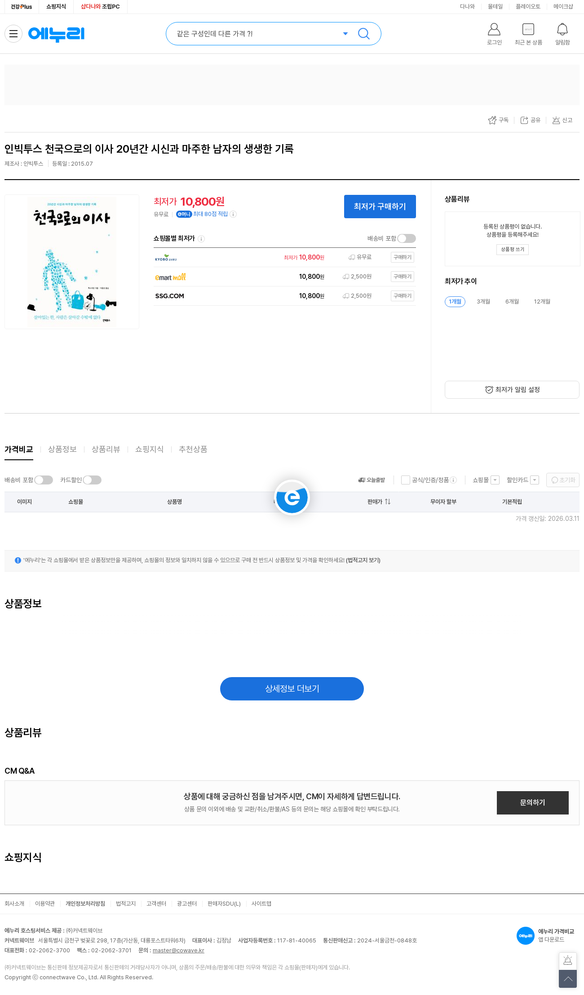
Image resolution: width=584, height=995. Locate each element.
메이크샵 (563, 6)
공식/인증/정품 (430, 480)
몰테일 (495, 6)
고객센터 (156, 903)
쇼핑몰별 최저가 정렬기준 (201, 238)
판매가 (374, 501)
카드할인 (71, 480)
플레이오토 (528, 6)
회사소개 (14, 903)
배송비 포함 (381, 238)
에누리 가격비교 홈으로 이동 (56, 34)
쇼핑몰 (481, 480)
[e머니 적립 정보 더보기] (234, 214)
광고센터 (187, 903)
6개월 (512, 301)
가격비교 (18, 449)
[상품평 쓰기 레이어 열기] (512, 249)
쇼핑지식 (56, 6)
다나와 (467, 6)
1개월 (455, 301)
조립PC (100, 6)
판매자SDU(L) (224, 903)
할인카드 (517, 480)
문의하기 (532, 802)
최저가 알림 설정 (518, 390)
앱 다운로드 (548, 936)
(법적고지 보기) (363, 560)
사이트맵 (261, 903)
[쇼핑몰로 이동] (282, 257)
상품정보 (62, 449)
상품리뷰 (106, 449)
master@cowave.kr (178, 950)
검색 (364, 34)
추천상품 (193, 449)
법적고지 (126, 903)
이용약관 (45, 903)
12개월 (542, 301)
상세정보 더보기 (292, 688)
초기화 (567, 480)
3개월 (483, 301)
